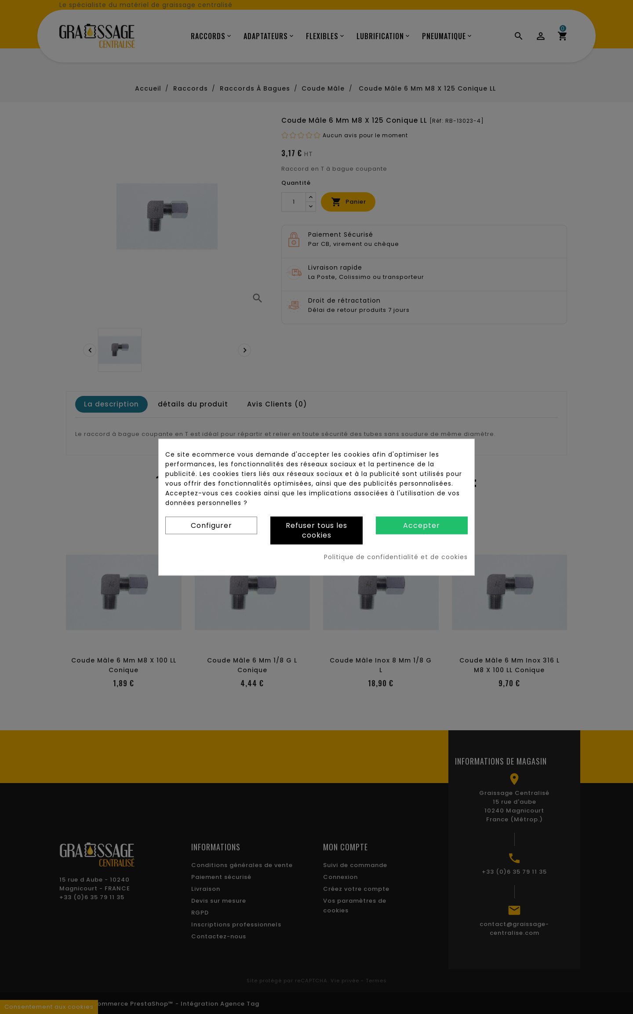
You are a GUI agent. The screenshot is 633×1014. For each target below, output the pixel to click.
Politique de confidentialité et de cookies (396, 557)
